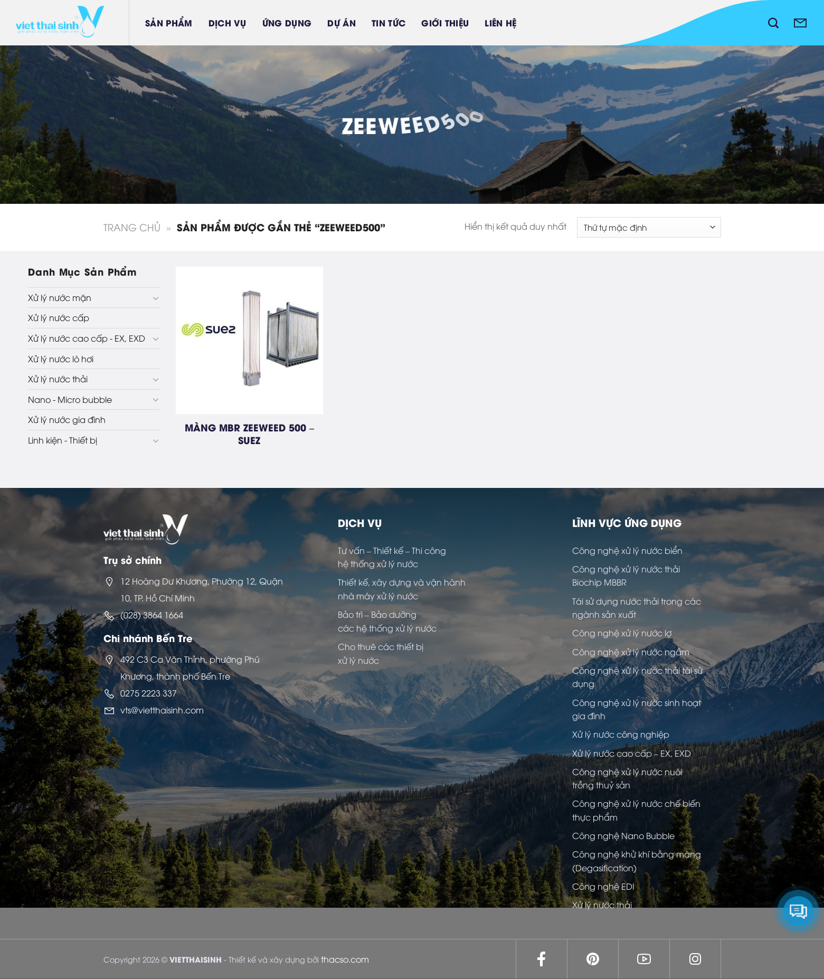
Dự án (341, 22)
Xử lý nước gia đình (67, 419)
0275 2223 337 (148, 693)
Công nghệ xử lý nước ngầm (630, 651)
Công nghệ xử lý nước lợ (621, 632)
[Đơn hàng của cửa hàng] (649, 227)
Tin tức (388, 22)
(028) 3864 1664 (151, 614)
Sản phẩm (169, 22)
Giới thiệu (445, 22)
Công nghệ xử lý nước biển (627, 550)
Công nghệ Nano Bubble (623, 835)
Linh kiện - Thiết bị (62, 440)
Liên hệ (500, 22)
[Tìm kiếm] (773, 22)
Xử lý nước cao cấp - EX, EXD (86, 338)
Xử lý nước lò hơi (60, 358)
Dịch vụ (228, 22)
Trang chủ (131, 226)
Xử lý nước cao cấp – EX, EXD (631, 753)
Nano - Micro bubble (70, 399)
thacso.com (345, 959)
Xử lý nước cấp (58, 317)
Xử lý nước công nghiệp (620, 734)
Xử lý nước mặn (59, 297)
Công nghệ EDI (603, 886)
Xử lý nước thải (58, 378)
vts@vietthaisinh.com (162, 710)
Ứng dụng (287, 22)
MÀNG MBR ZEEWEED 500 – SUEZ (249, 433)
